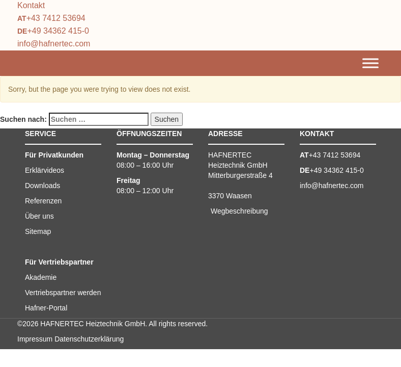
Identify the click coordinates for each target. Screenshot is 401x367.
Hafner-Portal (46, 308)
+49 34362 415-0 (58, 31)
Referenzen (43, 201)
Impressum (34, 339)
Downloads (42, 185)
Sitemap (38, 231)
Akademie (40, 277)
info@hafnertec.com (53, 43)
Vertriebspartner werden (63, 293)
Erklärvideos (44, 170)
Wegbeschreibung (239, 211)
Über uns (39, 216)
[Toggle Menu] (370, 63)
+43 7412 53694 (55, 18)
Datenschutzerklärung (89, 339)
